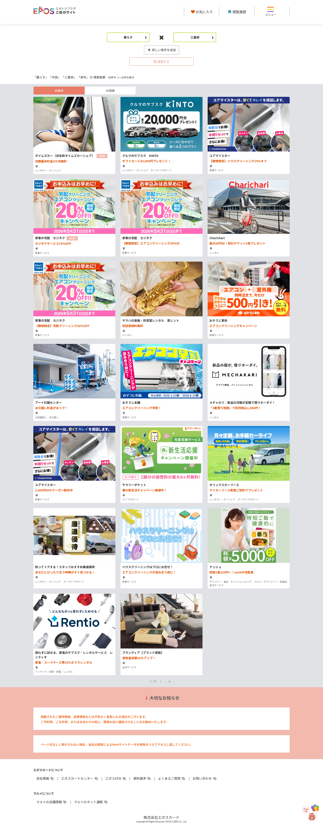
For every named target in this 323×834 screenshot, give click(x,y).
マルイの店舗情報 (51, 802)
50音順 (110, 90)
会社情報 (45, 778)
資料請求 (142, 778)
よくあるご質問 (172, 778)
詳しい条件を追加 (161, 50)
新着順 (59, 90)
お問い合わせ (205, 778)
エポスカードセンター (79, 778)
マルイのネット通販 (91, 802)
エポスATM (115, 778)
